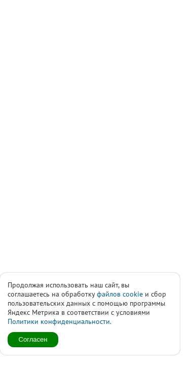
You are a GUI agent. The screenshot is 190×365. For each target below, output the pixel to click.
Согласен (33, 339)
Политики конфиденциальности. (59, 321)
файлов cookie (120, 294)
